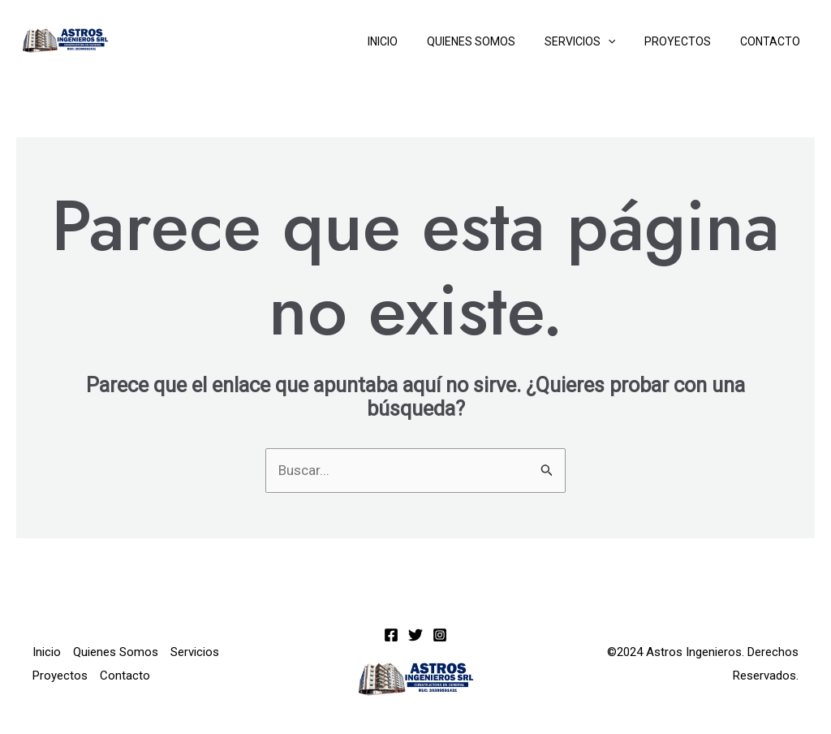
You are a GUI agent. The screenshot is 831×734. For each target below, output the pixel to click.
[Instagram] (440, 635)
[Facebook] (391, 635)
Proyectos (687, 41)
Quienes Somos (494, 41)
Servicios (596, 41)
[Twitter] (415, 635)
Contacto (773, 41)
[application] (624, 41)
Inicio (412, 41)
